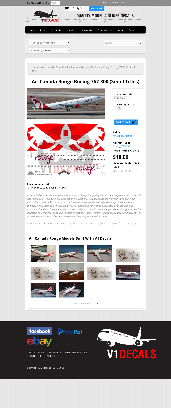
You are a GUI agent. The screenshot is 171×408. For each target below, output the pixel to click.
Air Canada (57, 67)
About (120, 30)
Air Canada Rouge (77, 67)
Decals (43, 30)
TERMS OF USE (35, 352)
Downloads (87, 30)
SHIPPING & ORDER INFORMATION (68, 352)
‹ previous (86, 303)
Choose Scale (125, 94)
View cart (96, 8)
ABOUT (31, 356)
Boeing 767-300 (121, 146)
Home (31, 30)
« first (76, 303)
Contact (132, 30)
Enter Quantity (126, 104)
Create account (118, 2)
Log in (104, 2)
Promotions (57, 30)
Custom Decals (105, 30)
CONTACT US (47, 356)
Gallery (72, 30)
